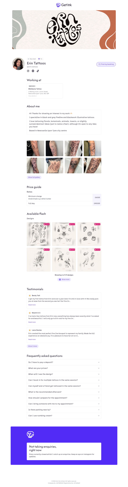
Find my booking (106, 64)
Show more (64, 279)
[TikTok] (38, 71)
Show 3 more (32, 346)
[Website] (33, 71)
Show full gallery (34, 177)
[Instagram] (28, 71)
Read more (32, 305)
